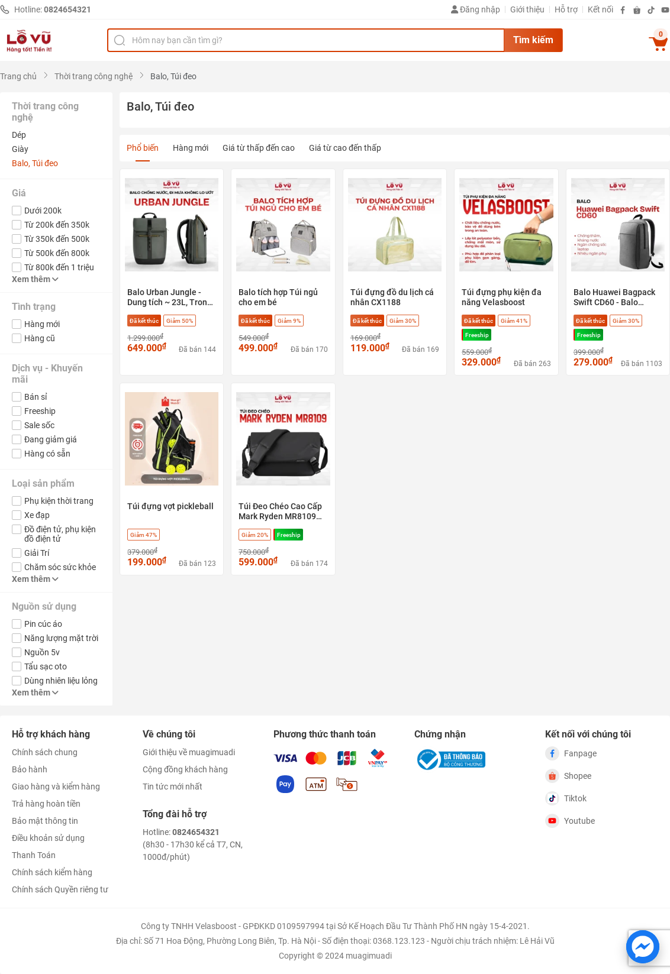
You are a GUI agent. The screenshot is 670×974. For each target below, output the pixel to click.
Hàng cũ (39, 338)
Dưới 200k (43, 210)
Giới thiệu (527, 9)
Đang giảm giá (50, 439)
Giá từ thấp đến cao (259, 148)
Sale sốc (39, 425)
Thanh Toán (34, 855)
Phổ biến (143, 148)
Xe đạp (37, 515)
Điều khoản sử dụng (48, 838)
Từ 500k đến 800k (56, 253)
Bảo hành (29, 769)
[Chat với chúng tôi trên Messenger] (642, 946)
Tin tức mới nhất (172, 786)
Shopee (568, 776)
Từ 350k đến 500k (56, 239)
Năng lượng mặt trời (61, 638)
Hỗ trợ (566, 9)
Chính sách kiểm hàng (52, 872)
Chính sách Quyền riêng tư (60, 889)
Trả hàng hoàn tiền (46, 803)
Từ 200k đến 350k (56, 224)
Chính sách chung (45, 752)
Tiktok (566, 798)
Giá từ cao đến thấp (345, 148)
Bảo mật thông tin (45, 821)
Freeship (40, 411)
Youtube (570, 821)
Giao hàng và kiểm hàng (56, 786)
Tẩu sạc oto (45, 666)
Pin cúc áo (43, 624)
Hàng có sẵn (47, 453)
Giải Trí (36, 553)
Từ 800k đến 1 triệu (59, 267)
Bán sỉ (35, 397)
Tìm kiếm (533, 40)
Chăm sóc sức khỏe (60, 567)
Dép (19, 135)
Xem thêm (35, 279)
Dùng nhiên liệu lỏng (61, 680)
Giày (20, 149)
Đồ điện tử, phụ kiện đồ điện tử (60, 534)
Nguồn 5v (42, 652)
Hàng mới (42, 324)
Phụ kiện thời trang (59, 501)
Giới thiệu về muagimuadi (189, 752)
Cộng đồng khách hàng (185, 769)
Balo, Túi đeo (35, 163)
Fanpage (571, 753)
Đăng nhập (475, 9)
